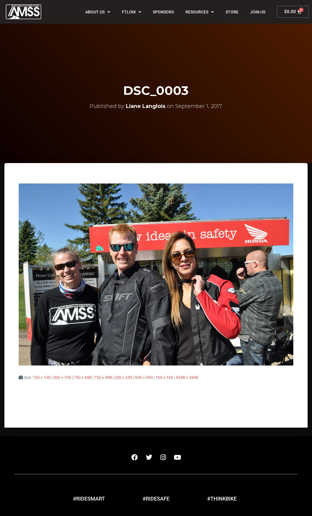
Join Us (257, 12)
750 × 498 (82, 377)
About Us (97, 12)
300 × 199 (62, 377)
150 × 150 (42, 377)
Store (232, 12)
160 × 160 (164, 377)
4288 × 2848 (187, 377)
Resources (200, 12)
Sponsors (163, 12)
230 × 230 (123, 377)
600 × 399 (144, 377)
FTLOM (131, 12)
